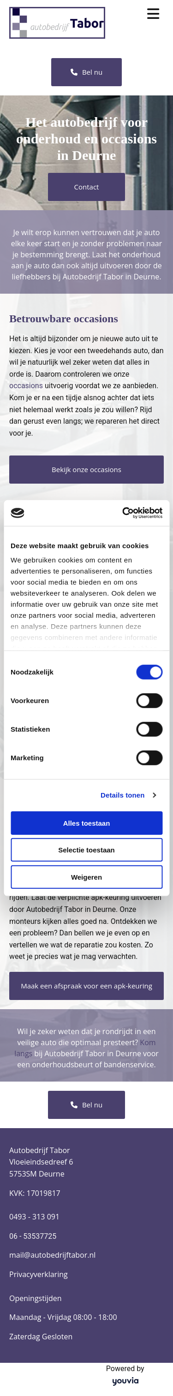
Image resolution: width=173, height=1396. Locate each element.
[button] (86, 72)
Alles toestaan (86, 823)
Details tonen (122, 795)
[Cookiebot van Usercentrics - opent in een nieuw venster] (123, 513)
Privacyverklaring (38, 1274)
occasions (26, 385)
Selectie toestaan (86, 850)
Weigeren (86, 877)
